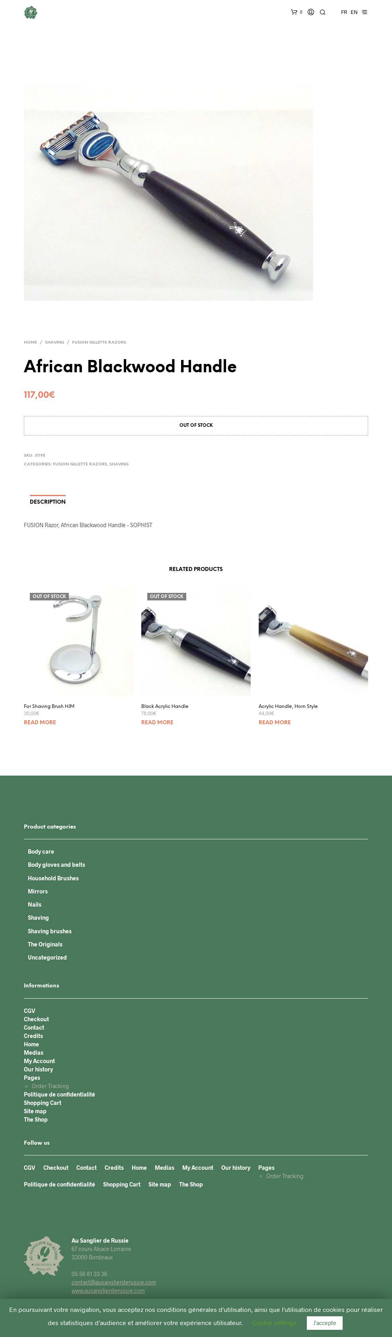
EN (354, 12)
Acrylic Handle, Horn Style (288, 706)
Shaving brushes (50, 931)
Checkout (36, 1019)
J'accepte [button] (324, 1322)
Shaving (54, 342)
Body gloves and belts (56, 864)
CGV (29, 1010)
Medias (33, 1052)
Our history (38, 1069)
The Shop (36, 1119)
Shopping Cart (42, 1102)
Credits (33, 1035)
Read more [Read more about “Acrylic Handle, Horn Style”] (275, 722)
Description (48, 502)
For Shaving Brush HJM (49, 706)
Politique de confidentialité (59, 1094)
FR (344, 12)
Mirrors (38, 891)
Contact (34, 1027)
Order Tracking (50, 1086)
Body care (41, 851)
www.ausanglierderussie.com (108, 1290)
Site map (35, 1111)
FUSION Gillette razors (99, 342)
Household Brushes (53, 878)
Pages (32, 1077)
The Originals (45, 944)
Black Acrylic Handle (165, 706)
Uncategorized (47, 957)
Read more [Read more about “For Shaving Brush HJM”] (40, 722)
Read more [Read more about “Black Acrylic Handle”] (157, 722)
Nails (34, 904)
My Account (39, 1060)
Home (30, 342)
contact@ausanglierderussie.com (114, 1282)
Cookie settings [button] (274, 1322)
